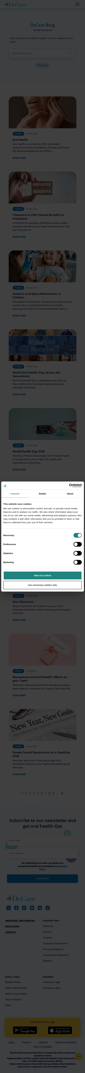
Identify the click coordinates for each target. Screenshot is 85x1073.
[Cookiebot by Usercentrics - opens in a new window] (69, 485)
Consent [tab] (15, 493)
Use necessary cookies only (42, 585)
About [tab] (70, 493)
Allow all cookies (42, 575)
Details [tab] (42, 493)
